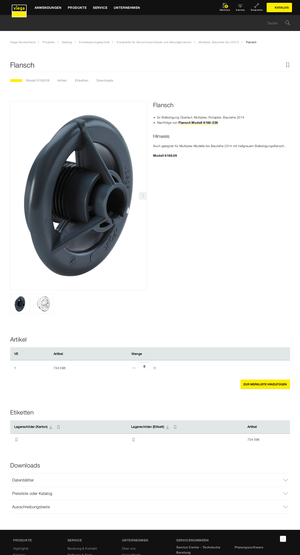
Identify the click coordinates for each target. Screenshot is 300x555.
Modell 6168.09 (38, 80)
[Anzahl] (144, 366)
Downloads (105, 80)
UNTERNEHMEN (135, 540)
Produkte (49, 42)
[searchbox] (146, 23)
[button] (150, 480)
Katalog (67, 42)
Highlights (21, 548)
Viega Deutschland (23, 42)
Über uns (129, 548)
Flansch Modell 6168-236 (198, 123)
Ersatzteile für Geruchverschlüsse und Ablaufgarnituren (154, 42)
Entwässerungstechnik (94, 42)
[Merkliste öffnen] (225, 7)
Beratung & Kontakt (82, 548)
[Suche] (287, 23)
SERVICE (75, 540)
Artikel (62, 80)
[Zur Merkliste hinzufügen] (287, 65)
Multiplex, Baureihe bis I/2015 (219, 42)
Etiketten (82, 80)
